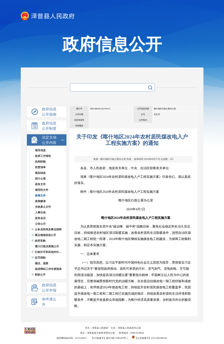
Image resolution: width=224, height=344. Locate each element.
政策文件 (40, 195)
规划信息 (40, 173)
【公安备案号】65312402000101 (149, 338)
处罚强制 (40, 257)
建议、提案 (41, 263)
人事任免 (40, 212)
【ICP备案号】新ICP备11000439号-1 (109, 338)
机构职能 (40, 161)
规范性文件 (41, 189)
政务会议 (40, 218)
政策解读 (40, 201)
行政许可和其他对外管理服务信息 (55, 252)
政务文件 (40, 184)
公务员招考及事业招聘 (48, 229)
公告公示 (40, 223)
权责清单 (40, 167)
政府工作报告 (43, 156)
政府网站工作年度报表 (48, 269)
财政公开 (40, 274)
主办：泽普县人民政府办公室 (126, 328)
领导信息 (40, 150)
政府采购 (40, 240)
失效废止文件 (43, 206)
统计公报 (40, 178)
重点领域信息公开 (45, 235)
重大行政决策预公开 (47, 246)
